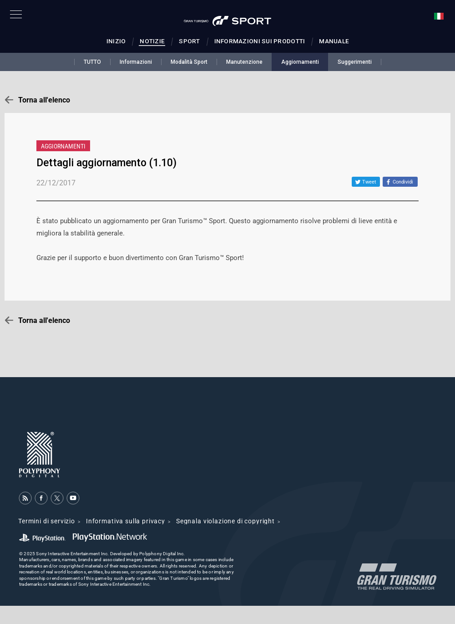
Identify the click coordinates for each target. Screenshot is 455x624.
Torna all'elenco (44, 100)
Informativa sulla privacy (125, 521)
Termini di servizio (46, 521)
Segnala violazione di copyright (225, 521)
